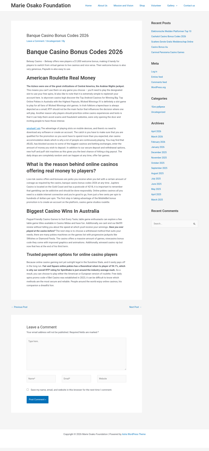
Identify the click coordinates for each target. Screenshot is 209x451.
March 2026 (157, 136)
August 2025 (158, 173)
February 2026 (158, 142)
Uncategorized (55, 41)
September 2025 (159, 168)
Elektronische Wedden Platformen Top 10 (172, 31)
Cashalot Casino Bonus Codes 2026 (170, 36)
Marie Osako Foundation (41, 5)
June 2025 (156, 184)
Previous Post (20, 307)
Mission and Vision (130, 5)
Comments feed (159, 82)
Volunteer (160, 5)
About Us (111, 5)
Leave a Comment (36, 41)
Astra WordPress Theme (134, 437)
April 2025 (156, 194)
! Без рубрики (158, 106)
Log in (154, 71)
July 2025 (156, 178)
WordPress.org (159, 87)
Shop (147, 5)
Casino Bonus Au (160, 47)
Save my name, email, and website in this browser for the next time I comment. (71, 393)
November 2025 (159, 157)
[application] (178, 5)
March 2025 (157, 199)
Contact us (190, 5)
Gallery (175, 5)
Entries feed (157, 76)
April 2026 (156, 131)
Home (98, 5)
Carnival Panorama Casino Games (169, 52)
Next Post (135, 307)
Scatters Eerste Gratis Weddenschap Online (173, 41)
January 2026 (158, 147)
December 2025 (159, 152)
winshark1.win (34, 128)
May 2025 (156, 189)
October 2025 (158, 163)
